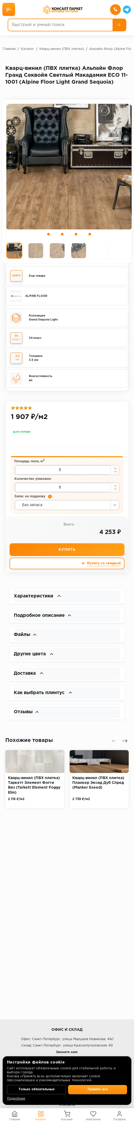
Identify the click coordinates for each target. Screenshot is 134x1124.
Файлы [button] (25, 637)
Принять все (97, 1089)
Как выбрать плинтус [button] (44, 696)
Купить (67, 551)
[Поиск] (119, 25)
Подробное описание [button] (43, 618)
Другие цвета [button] (34, 657)
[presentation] (114, 744)
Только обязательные (36, 1089)
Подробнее (16, 1098)
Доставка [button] (29, 676)
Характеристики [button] (38, 598)
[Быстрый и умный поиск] (60, 25)
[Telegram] (126, 10)
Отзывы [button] (27, 716)
